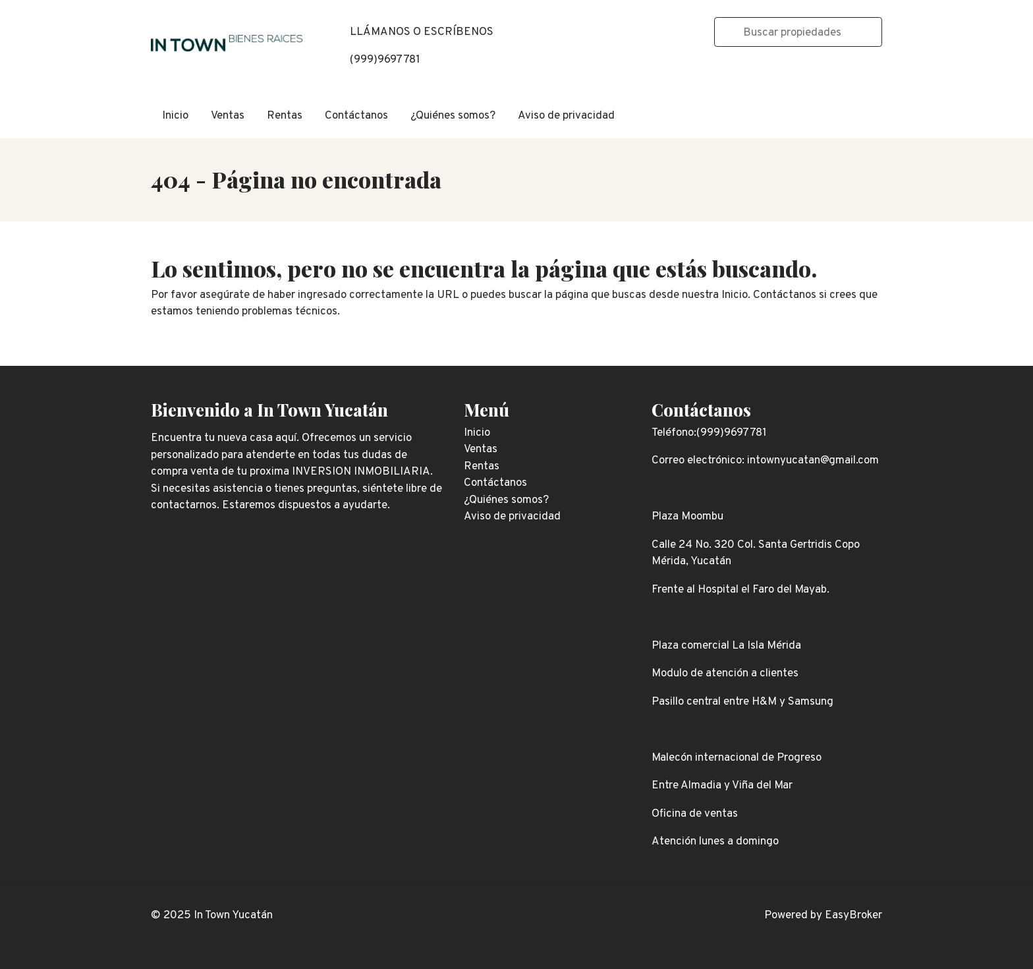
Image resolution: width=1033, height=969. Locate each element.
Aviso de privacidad (566, 116)
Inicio (175, 116)
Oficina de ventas (695, 814)
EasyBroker (853, 915)
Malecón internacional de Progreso (737, 758)
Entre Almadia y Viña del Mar (722, 785)
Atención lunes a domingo (715, 842)
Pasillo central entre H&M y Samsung (742, 702)
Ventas (227, 116)
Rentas (284, 116)
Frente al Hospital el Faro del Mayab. (740, 590)
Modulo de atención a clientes (725, 673)
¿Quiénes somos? (452, 116)
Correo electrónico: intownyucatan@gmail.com (765, 461)
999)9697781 (387, 60)
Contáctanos (356, 116)
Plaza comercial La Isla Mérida (726, 646)
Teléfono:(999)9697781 (709, 433)
